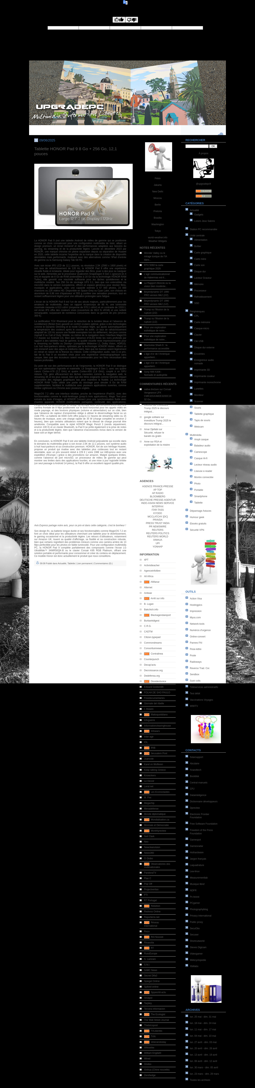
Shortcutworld (197, 941)
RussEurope (150, 953)
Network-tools (197, 623)
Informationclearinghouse (157, 725)
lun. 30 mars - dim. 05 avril (204, 1067)
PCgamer (195, 903)
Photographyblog (199, 909)
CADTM (148, 631)
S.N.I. (147, 964)
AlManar (155, 582)
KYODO (157, 513)
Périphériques (197, 311)
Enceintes (199, 354)
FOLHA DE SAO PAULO (157, 692)
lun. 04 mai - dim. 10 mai (203, 1035)
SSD (196, 303)
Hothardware (197, 852)
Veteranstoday (158, 1042)
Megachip (149, 803)
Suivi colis (195, 680)
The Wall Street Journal (156, 1020)
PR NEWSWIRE (157, 526)
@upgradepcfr (203, 183)
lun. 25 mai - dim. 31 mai (203, 1016)
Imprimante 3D (202, 369)
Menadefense (151, 808)
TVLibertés (156, 1031)
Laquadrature (197, 865)
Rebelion (155, 906)
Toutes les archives (200, 1080)
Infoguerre (149, 720)
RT (152, 948)
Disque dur (200, 271)
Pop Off (148, 883)
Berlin (158, 204)
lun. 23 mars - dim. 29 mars (204, 1073)
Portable (198, 490)
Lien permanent (84, 563)
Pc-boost (194, 896)
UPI (158, 543)
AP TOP (157, 489)
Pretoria (157, 211)
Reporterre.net (151, 917)
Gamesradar (196, 846)
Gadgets (198, 214)
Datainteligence (198, 795)
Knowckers (150, 775)
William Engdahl (152, 1053)
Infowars (155, 731)
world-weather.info (157, 237)
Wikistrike (149, 1047)
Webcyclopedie (198, 960)
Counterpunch (151, 659)
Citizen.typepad (152, 637)
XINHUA (157, 540)
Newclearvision (152, 847)
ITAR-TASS (158, 509)
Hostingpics (196, 605)
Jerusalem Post (159, 753)
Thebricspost (151, 1025)
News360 (149, 852)
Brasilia (158, 217)
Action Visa (196, 598)
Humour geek (197, 517)
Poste (193, 655)
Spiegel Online (152, 981)
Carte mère (200, 259)
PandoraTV (150, 872)
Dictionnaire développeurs (204, 801)
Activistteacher (152, 565)
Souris (197, 407)
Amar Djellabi (151, 429)
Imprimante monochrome (207, 382)
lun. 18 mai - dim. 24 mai (203, 1023)
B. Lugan (149, 604)
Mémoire (199, 284)
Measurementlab (199, 877)
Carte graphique (202, 252)
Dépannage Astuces (200, 510)
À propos (203, 153)
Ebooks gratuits (198, 523)
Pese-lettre (195, 649)
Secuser (194, 934)
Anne (147, 441)
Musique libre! (197, 884)
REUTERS (157, 530)
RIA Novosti (157, 937)
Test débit (195, 693)
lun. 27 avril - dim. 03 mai (203, 1042)
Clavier (198, 334)
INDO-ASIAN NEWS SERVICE (157, 503)
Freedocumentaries (154, 698)
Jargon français (198, 858)
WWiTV (194, 706)
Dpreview (195, 808)
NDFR (193, 890)
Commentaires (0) (103, 563)
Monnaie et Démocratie (156, 825)
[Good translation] (119, 20)
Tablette (198, 502)
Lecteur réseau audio (205, 464)
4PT (146, 559)
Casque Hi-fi (200, 458)
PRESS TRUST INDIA (158, 523)
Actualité (194, 210)
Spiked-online (151, 986)
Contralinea (157, 653)
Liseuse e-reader (203, 471)
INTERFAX (158, 506)
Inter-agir (149, 736)
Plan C (147, 878)
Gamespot (195, 839)
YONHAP (158, 546)
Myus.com (195, 617)
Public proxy (196, 922)
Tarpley (148, 1003)
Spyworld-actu (158, 992)
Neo (146, 841)
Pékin (158, 178)
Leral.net (148, 786)
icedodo (148, 404)
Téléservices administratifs (204, 687)
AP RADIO (157, 493)
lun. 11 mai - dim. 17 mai (203, 1029)
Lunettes (198, 388)
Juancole (149, 758)
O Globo (148, 858)
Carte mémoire (202, 322)
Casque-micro (201, 328)
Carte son (199, 265)
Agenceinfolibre (152, 570)
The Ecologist (158, 1014)
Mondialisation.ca (160, 819)
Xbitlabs (194, 966)
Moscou (157, 198)
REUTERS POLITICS (157, 533)
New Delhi (157, 191)
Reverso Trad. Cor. (200, 668)
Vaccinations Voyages (201, 699)
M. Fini (147, 797)
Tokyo (158, 231)
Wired (147, 1058)
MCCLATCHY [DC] (158, 516)
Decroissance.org (153, 670)
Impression (196, 611)
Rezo (147, 931)
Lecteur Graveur (203, 278)
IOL (146, 742)
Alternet (148, 587)
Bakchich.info (151, 609)
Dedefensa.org (152, 675)
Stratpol (148, 997)
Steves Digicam (198, 947)
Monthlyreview (158, 830)
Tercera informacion (154, 1008)
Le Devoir (149, 781)
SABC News (150, 970)
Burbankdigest (151, 620)
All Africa (148, 576)
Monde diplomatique (155, 814)
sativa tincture (151, 389)
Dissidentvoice (158, 681)
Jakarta (158, 185)
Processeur (200, 290)
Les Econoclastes (160, 792)
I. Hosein (148, 709)
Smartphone (200, 496)
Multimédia (195, 435)
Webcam (199, 426)
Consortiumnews (153, 648)
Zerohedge (150, 1075)
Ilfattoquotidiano (159, 714)
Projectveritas (151, 889)
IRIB (153, 747)
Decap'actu (150, 664)
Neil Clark (149, 836)
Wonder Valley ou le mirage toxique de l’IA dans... (155, 256)
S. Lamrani (150, 959)
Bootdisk (194, 776)
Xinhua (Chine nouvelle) (157, 1069)
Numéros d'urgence (200, 630)
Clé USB (198, 341)
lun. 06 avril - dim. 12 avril (203, 1061)
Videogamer (196, 953)
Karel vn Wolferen (153, 764)
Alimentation (200, 240)
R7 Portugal (150, 900)
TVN (153, 1036)
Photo (197, 483)
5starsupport (196, 757)
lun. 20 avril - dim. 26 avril (203, 1048)
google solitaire (152, 417)
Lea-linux (195, 871)
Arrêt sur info (157, 598)
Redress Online (152, 911)
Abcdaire (194, 763)
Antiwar (148, 593)
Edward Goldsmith (154, 687)
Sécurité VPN (197, 530)
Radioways (196, 661)
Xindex (147, 1064)
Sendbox (194, 674)
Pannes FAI (196, 642)
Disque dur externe (204, 347)
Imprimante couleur (204, 376)
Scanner (198, 401)
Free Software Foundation (204, 823)
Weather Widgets (158, 241)
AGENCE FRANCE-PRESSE (157, 486)
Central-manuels (198, 782)
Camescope (200, 452)
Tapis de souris (202, 420)
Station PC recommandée (203, 229)
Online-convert (197, 636)
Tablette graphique (204, 414)
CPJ (192, 788)
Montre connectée (203, 477)
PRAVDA (157, 519)
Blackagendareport (161, 615)
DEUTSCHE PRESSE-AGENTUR (158, 500)
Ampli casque (201, 439)
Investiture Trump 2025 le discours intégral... (156, 408)
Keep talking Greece (155, 770)
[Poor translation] (131, 20)
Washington (157, 224)
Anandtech (195, 770)
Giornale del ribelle (154, 703)
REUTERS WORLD (157, 536)
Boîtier (197, 246)
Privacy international (200, 915)
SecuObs (195, 928)
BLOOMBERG (157, 496)
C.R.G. (147, 626)
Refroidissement (203, 296)
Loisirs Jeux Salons (204, 221)
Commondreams (153, 642)
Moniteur (199, 395)
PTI (146, 894)
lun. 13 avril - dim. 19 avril (203, 1054)
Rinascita (149, 942)
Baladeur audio (202, 445)
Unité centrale (197, 235)
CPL (196, 316)
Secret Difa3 (150, 975)
